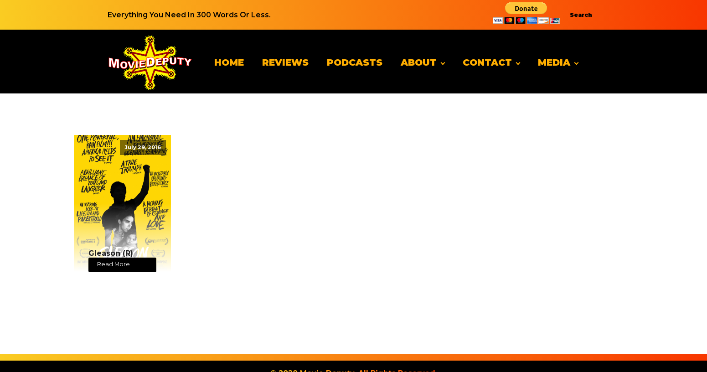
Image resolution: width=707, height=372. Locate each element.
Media (554, 62)
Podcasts (354, 62)
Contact (487, 62)
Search (581, 14)
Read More (113, 264)
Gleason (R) (110, 253)
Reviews (285, 62)
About (419, 62)
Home (229, 62)
